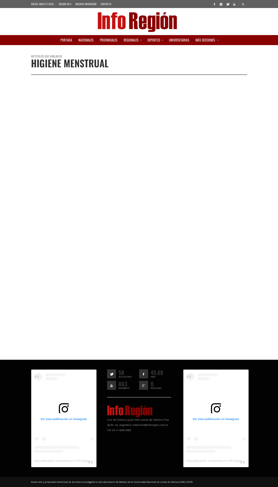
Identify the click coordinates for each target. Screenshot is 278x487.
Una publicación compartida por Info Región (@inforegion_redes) (76, 460)
